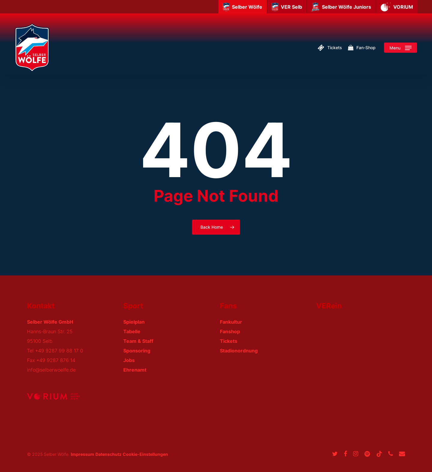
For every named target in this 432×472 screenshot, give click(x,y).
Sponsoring (136, 351)
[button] (400, 48)
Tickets (228, 341)
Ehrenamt (134, 370)
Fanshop (230, 331)
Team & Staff (138, 341)
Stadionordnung (239, 351)
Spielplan (134, 322)
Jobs (129, 360)
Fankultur (231, 322)
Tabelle (131, 331)
